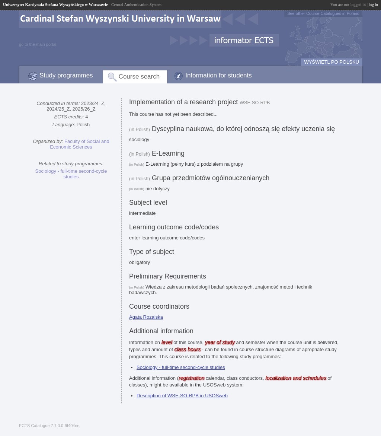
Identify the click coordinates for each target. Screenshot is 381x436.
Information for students (218, 75)
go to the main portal (37, 44)
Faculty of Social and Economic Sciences (79, 144)
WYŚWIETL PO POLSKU (331, 62)
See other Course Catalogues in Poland (323, 13)
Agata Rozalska (146, 317)
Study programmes (66, 75)
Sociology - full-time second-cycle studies (71, 173)
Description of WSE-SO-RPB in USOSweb (182, 395)
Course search (139, 76)
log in (373, 4)
